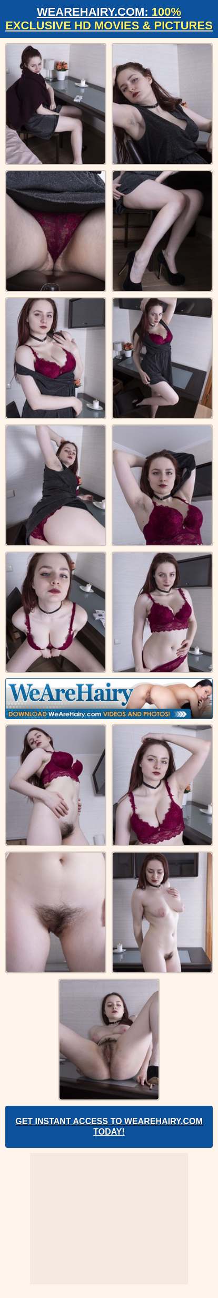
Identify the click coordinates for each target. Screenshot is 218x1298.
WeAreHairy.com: (109, 18)
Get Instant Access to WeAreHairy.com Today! (109, 1126)
